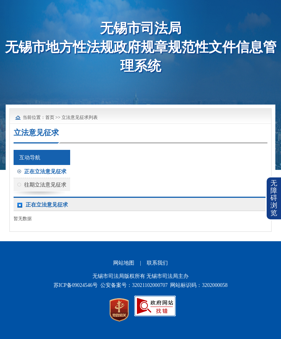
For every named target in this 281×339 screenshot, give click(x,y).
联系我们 (157, 263)
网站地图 (123, 263)
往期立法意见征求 (45, 185)
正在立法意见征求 (45, 171)
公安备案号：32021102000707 (134, 285)
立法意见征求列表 (79, 117)
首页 (49, 117)
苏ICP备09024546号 (76, 285)
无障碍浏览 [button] (273, 198)
